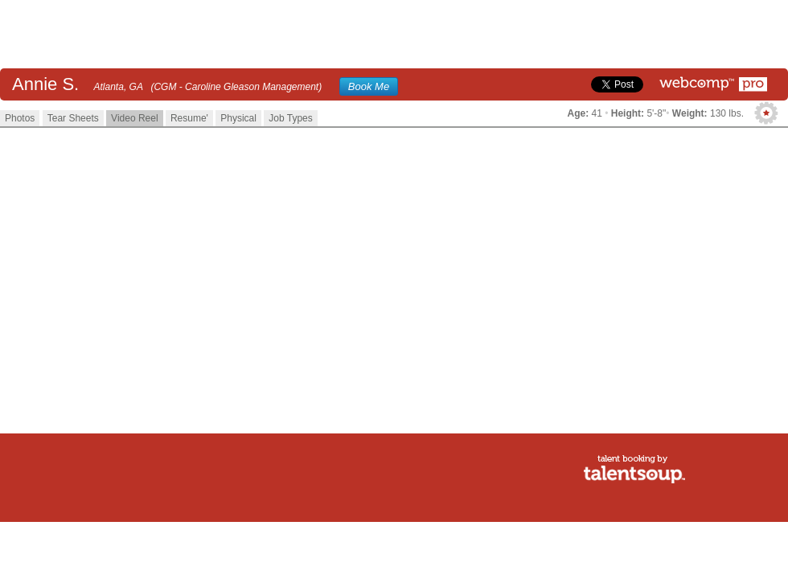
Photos (20, 118)
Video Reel (134, 118)
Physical (238, 118)
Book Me (368, 86)
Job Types (290, 118)
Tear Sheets (73, 118)
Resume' (189, 118)
